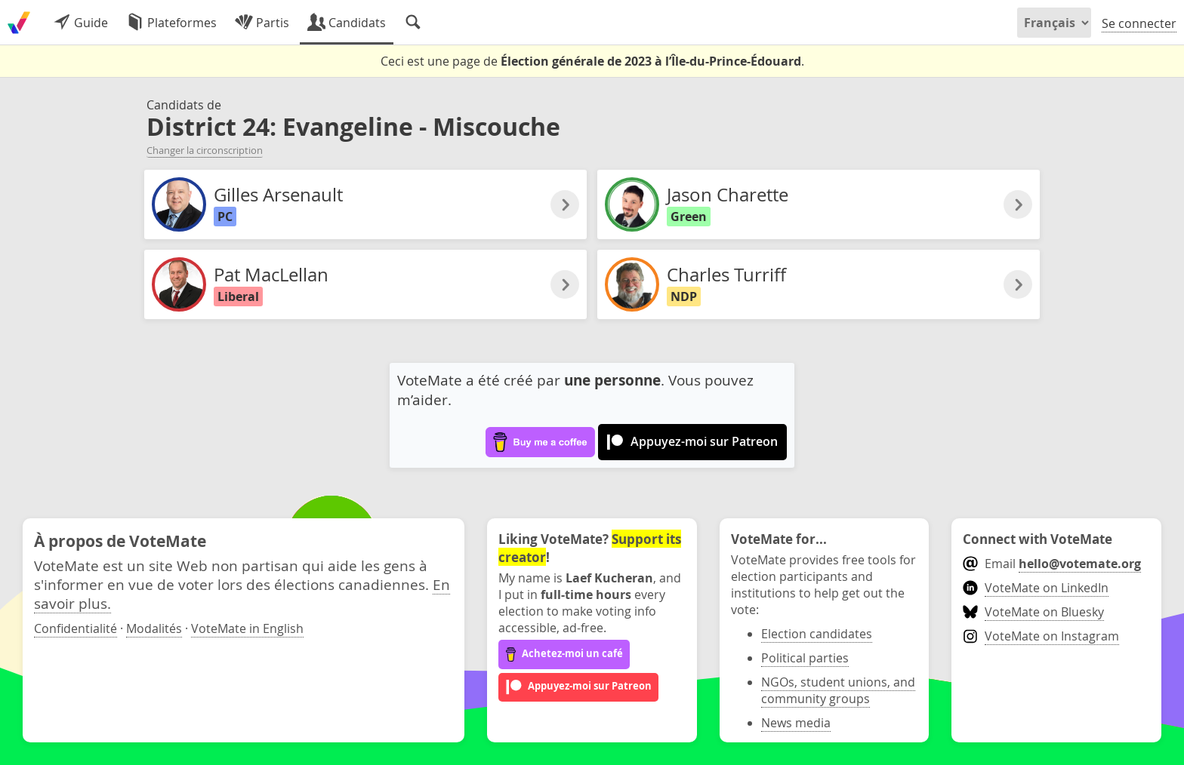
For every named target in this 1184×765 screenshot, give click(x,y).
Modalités (154, 628)
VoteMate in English (247, 628)
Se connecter (1139, 23)
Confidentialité (75, 628)
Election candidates (816, 633)
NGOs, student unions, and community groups (838, 690)
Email (1051, 563)
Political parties (805, 658)
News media (796, 722)
